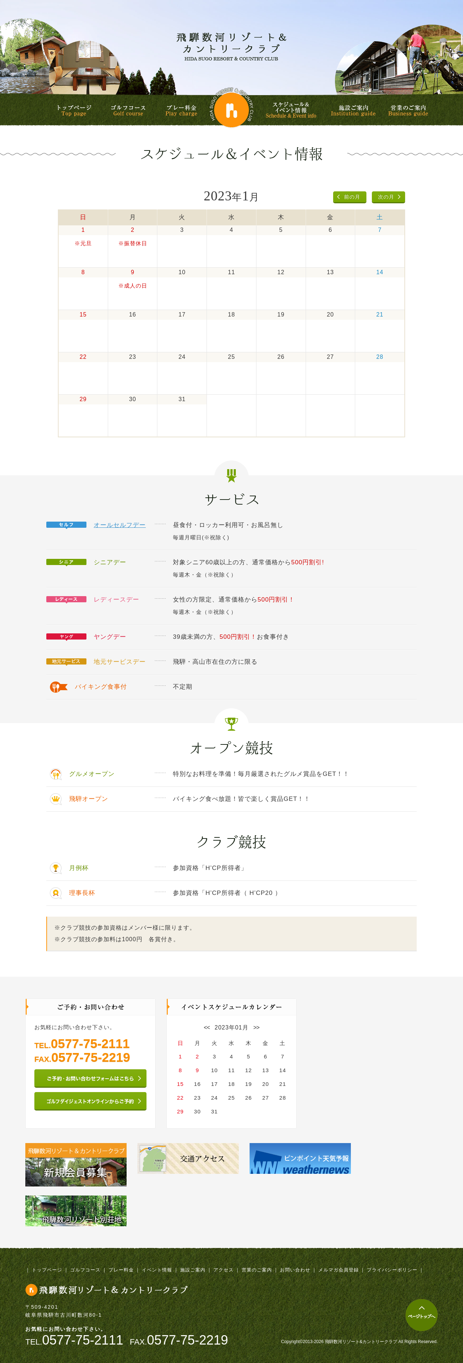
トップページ (74, 110)
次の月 (386, 197)
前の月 (352, 197)
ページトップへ (421, 1315)
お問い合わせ (295, 1270)
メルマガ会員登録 (338, 1270)
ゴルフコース (128, 110)
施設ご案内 (353, 110)
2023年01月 (231, 1027)
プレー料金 (181, 110)
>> (256, 1027)
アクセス (223, 1270)
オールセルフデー (120, 525)
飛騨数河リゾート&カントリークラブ (231, 46)
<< (207, 1027)
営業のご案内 (408, 110)
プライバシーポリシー (392, 1270)
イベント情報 (157, 1270)
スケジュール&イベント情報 (292, 110)
